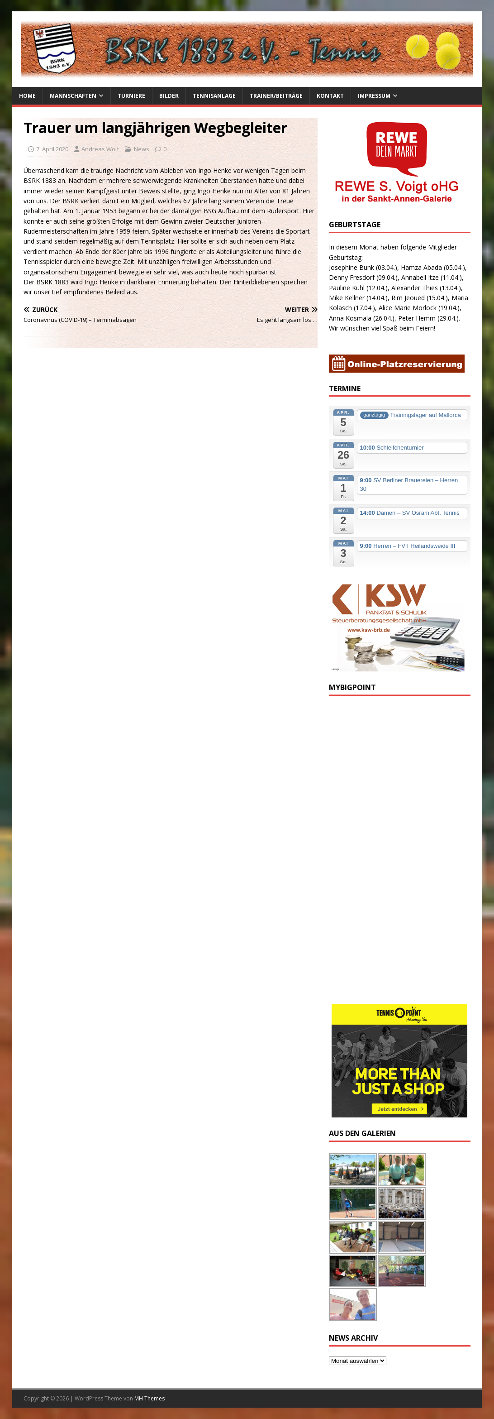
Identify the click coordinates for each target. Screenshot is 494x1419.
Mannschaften (73, 96)
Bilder (169, 96)
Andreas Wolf (100, 149)
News (141, 149)
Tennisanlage (214, 96)
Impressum (374, 96)
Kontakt (330, 96)
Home (27, 96)
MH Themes (149, 1398)
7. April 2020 (52, 149)
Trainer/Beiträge (276, 96)
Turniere (131, 96)
